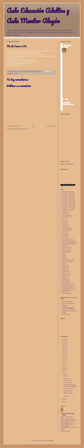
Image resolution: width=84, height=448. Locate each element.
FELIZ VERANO (67, 380)
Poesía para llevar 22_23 (68, 284)
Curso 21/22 (65, 232)
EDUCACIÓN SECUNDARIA (69, 242)
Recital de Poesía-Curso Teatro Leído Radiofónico (70, 385)
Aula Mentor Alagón (67, 301)
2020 (63, 354)
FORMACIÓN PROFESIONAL (69, 244)
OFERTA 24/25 (66, 280)
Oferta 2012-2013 (66, 274)
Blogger (51, 440)
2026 (63, 339)
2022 (63, 349)
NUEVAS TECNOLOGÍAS (68, 260)
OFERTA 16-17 (65, 272)
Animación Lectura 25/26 (68, 208)
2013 (63, 371)
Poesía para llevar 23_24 (68, 286)
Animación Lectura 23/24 (68, 204)
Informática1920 (66, 252)
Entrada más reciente (13, 126)
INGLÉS (64, 254)
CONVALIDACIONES (67, 216)
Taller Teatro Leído (66, 293)
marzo (65, 396)
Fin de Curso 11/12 (67, 383)
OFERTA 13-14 (65, 266)
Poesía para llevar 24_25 (68, 288)
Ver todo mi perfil (65, 431)
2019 (63, 356)
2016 (63, 364)
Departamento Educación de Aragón (69, 311)
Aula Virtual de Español (68, 303)
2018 (63, 359)
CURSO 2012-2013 (66, 228)
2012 (63, 374)
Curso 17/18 (65, 222)
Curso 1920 (65, 224)
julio (65, 376)
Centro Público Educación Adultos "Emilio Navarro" (68, 308)
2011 (63, 399)
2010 (63, 402)
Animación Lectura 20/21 (68, 200)
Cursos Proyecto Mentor (68, 240)
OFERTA (64, 264)
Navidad (64, 256)
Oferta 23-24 (65, 278)
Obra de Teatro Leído (67, 262)
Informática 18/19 (66, 248)
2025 (63, 342)
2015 (63, 366)
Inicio (32, 126)
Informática (65, 246)
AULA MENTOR (66, 214)
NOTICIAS (64, 258)
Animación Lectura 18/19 (68, 198)
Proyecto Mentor (66, 314)
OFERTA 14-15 (65, 268)
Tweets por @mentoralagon (67, 164)
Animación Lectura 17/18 (68, 196)
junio (65, 378)
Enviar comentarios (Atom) (21, 129)
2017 (63, 361)
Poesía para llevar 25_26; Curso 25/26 (68, 290)
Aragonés (64, 212)
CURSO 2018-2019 (66, 230)
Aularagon (64, 305)
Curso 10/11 (64, 218)
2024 (63, 344)
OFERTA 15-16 (65, 270)
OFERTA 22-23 (66, 276)
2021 (63, 351)
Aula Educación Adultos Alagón (68, 414)
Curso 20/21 (65, 226)
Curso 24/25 (65, 236)
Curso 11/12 (15, 74)
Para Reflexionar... (66, 282)
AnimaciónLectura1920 (68, 210)
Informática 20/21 (66, 250)
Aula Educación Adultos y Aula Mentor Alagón (38, 15)
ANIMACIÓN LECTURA (67, 192)
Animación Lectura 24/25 (68, 206)
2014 (63, 369)
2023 (63, 347)
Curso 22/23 (65, 234)
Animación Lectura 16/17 (68, 194)
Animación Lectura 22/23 (68, 202)
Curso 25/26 (65, 238)
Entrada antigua (51, 126)
